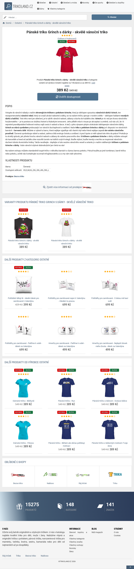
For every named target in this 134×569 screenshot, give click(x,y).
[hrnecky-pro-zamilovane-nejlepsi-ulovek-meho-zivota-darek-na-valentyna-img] (110, 329)
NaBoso (44, 556)
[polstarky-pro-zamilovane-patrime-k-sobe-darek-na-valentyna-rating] (23, 316)
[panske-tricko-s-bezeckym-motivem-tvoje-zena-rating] (110, 416)
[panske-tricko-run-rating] (66, 374)
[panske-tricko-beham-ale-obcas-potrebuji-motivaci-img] (66, 429)
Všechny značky (76, 542)
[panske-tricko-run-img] (66, 387)
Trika (18, 556)
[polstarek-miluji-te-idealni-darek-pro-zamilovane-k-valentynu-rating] (23, 271)
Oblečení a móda (69, 3)
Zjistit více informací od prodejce (67, 187)
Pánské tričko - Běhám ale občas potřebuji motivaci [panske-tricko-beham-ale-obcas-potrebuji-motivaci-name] (66, 444)
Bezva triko (19, 176)
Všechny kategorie (56, 9)
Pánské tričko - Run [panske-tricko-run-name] (66, 401)
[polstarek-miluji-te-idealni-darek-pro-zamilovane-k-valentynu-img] (23, 284)
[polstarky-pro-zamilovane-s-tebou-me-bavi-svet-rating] (110, 271)
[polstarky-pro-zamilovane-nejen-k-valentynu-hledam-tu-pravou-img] (66, 284)
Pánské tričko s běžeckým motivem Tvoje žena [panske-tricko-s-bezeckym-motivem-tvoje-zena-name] (110, 444)
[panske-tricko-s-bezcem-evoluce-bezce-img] (110, 387)
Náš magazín (97, 532)
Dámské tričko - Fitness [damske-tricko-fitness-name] (23, 443)
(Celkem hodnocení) (67, 38)
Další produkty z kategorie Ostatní (27, 259)
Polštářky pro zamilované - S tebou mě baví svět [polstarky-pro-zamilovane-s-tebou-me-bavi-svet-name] (109, 299)
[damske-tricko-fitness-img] (23, 429)
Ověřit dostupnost (67, 97)
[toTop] (130, 567)
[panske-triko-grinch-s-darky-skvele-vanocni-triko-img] (23, 227)
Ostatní (53, 3)
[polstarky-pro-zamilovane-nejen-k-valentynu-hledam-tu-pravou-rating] (66, 271)
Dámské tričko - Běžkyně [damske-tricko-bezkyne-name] (23, 401)
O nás (116, 532)
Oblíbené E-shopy (15, 462)
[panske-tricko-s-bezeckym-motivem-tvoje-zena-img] (110, 429)
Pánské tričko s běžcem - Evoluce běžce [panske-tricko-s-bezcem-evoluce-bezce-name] (109, 401)
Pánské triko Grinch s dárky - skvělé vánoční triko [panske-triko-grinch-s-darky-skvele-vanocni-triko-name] (23, 242)
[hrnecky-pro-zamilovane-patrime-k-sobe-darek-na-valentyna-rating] (66, 316)
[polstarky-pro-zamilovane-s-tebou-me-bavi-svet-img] (110, 284)
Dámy (41, 9)
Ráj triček (6, 556)
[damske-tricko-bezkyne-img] (23, 387)
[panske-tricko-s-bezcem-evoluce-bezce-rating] (110, 374)
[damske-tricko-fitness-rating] (23, 416)
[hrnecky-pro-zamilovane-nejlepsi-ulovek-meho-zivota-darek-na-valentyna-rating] (110, 316)
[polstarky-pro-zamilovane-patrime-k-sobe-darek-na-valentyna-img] (23, 329)
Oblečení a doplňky (116, 3)
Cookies (117, 535)
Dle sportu (98, 3)
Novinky (85, 3)
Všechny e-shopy (76, 545)
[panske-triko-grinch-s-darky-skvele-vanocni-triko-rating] (23, 214)
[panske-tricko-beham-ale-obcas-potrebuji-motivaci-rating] (66, 416)
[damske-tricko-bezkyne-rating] (23, 374)
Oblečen (41, 3)
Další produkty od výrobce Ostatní (27, 362)
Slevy (71, 551)
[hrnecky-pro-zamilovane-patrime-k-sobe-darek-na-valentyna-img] (66, 329)
